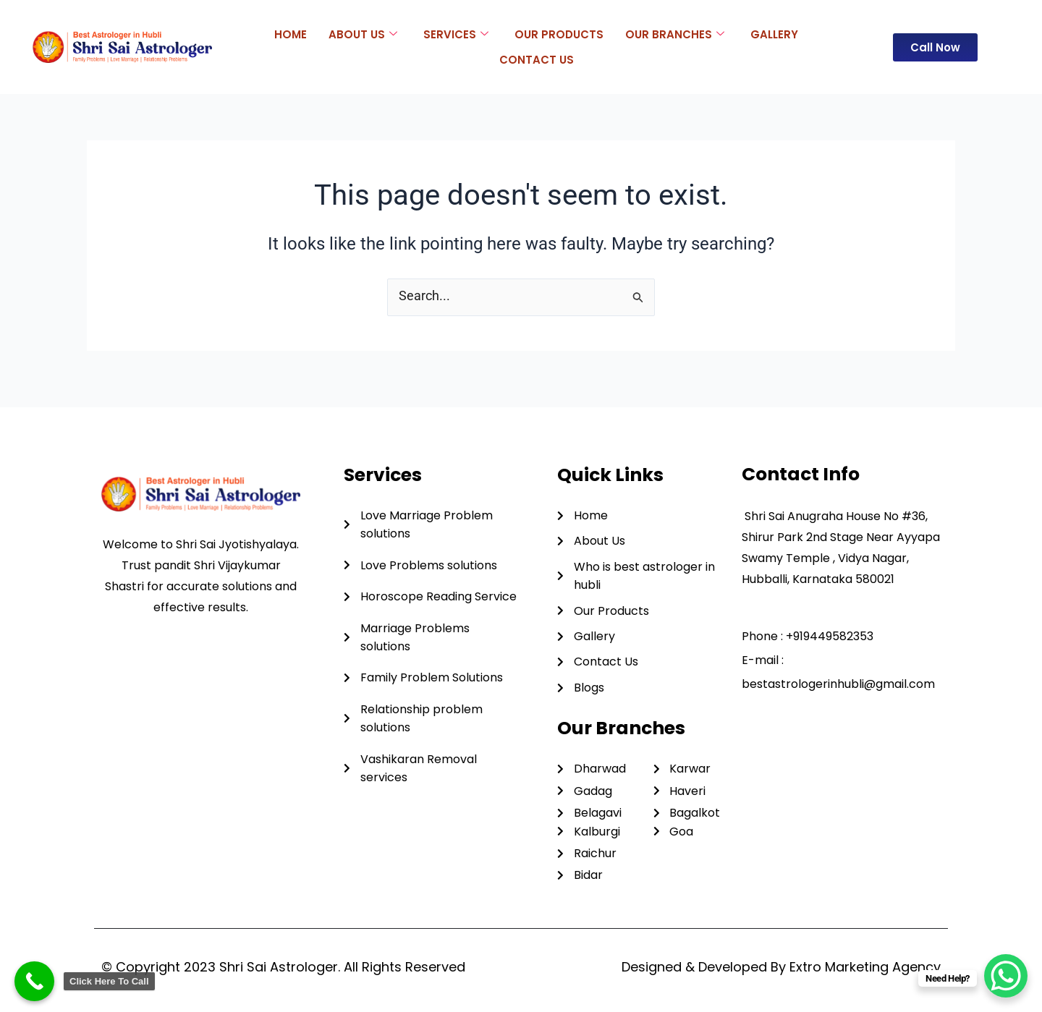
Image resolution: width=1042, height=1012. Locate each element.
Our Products (558, 33)
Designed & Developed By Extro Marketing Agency (781, 967)
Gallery (774, 33)
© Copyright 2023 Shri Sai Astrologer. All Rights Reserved (283, 967)
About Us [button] (363, 34)
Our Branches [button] (674, 34)
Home (290, 33)
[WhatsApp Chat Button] (1006, 976)
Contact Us (536, 59)
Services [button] (455, 34)
